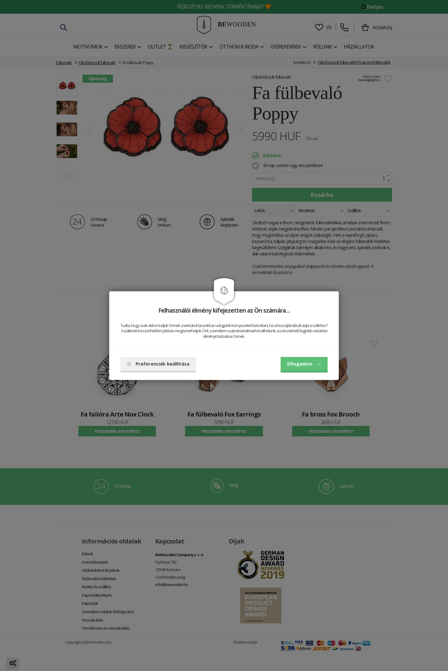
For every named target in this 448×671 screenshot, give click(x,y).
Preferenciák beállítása (158, 364)
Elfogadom (304, 364)
